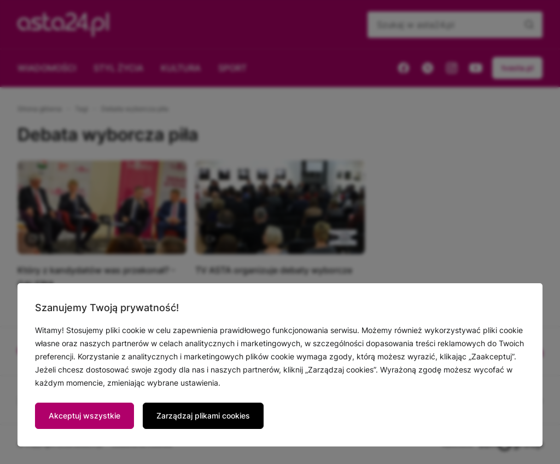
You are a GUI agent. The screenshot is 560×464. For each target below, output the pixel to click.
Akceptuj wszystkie (84, 415)
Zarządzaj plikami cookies (203, 415)
